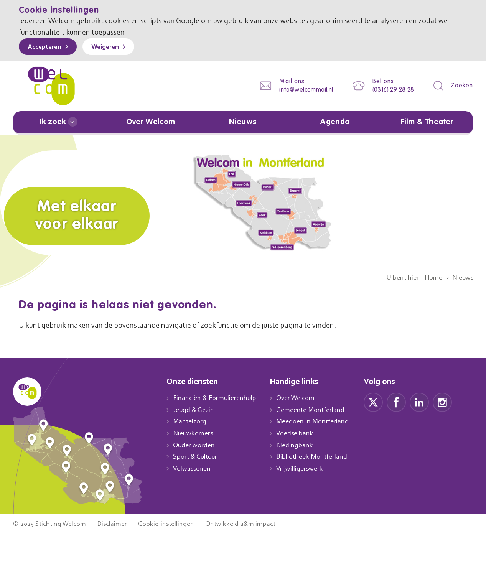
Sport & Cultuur (196, 457)
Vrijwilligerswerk (305, 468)
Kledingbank (300, 445)
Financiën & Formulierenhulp (217, 398)
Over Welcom (150, 122)
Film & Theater (427, 122)
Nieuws (243, 122)
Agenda (334, 122)
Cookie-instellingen (175, 557)
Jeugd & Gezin (195, 409)
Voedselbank (301, 433)
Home (430, 277)
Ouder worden (195, 445)
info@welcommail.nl (300, 90)
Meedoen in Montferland (318, 421)
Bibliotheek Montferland (317, 457)
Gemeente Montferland (316, 409)
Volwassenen (193, 468)
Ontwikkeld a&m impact (252, 557)
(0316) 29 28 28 (391, 90)
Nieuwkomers (194, 433)
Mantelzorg (190, 421)
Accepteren (46, 47)
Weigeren (110, 47)
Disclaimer (118, 557)
